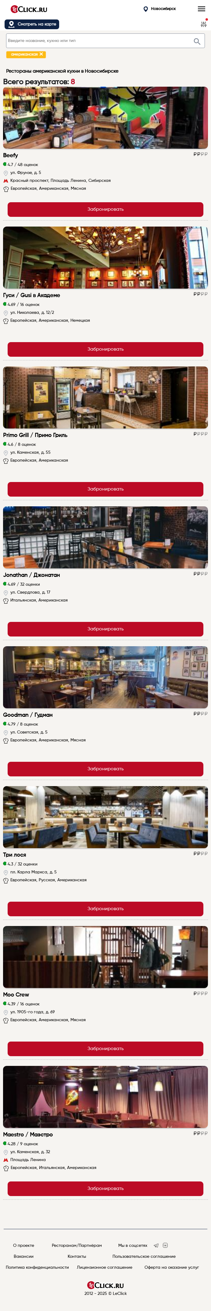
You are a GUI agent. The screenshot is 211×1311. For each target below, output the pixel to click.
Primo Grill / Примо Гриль (35, 435)
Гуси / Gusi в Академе (31, 295)
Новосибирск (160, 9)
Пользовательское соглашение (144, 1256)
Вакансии (24, 1256)
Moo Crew (16, 995)
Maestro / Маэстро (28, 1135)
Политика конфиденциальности (37, 1267)
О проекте (23, 1245)
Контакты (77, 1256)
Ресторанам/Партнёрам (77, 1245)
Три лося (14, 855)
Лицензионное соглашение (104, 1267)
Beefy (10, 155)
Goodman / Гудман (27, 715)
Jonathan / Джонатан (31, 575)
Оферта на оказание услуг (172, 1267)
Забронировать (106, 209)
